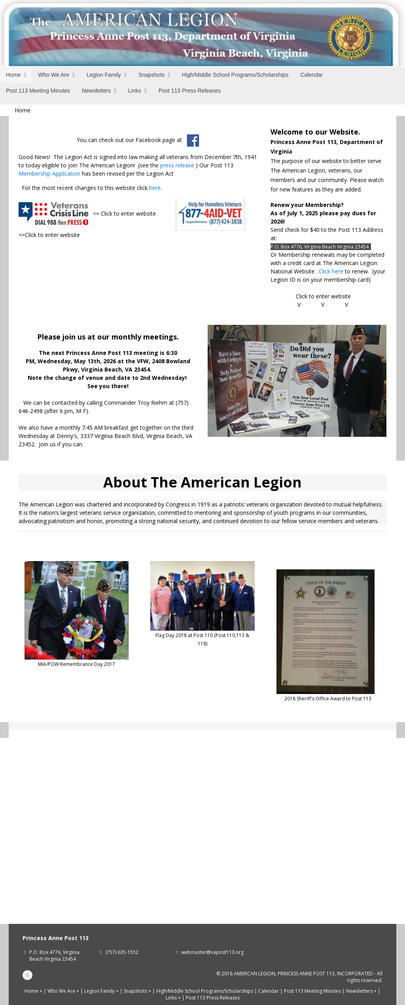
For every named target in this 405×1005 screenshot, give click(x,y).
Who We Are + (63, 991)
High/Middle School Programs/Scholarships (204, 991)
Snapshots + (137, 991)
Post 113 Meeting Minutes (312, 991)
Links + (173, 997)
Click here (331, 271)
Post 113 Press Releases (213, 997)
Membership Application (49, 173)
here (155, 188)
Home (22, 110)
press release (177, 165)
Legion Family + (101, 991)
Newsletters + (361, 991)
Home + (33, 991)
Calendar (268, 991)
